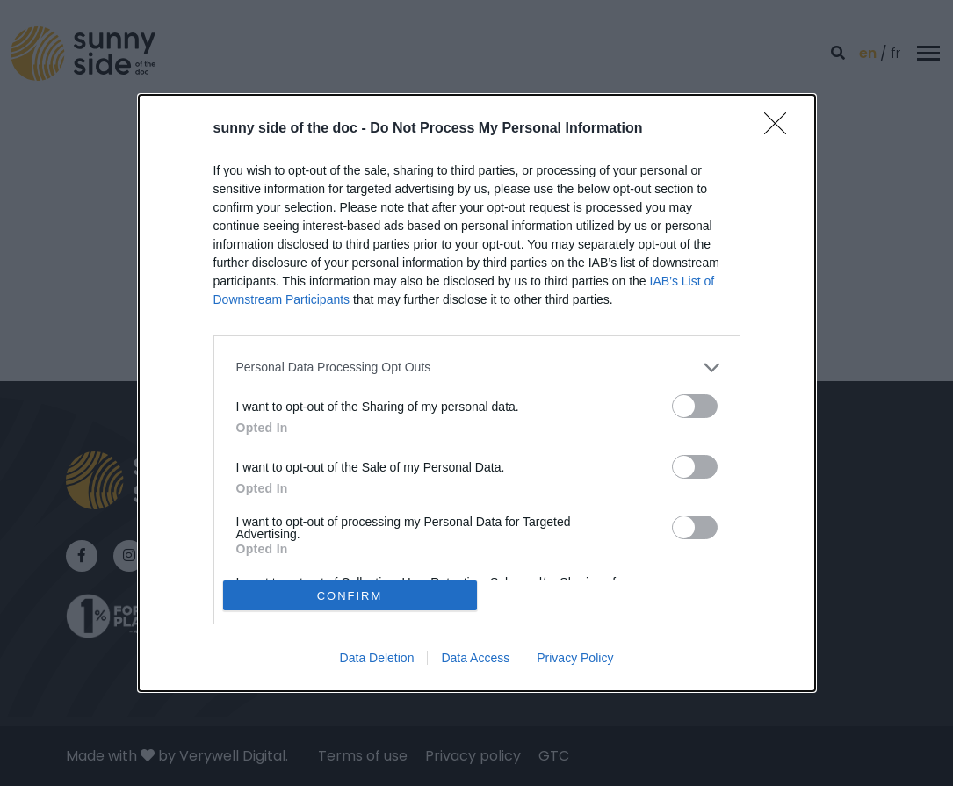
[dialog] (477, 393)
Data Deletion (377, 658)
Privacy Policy (575, 658)
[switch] (695, 406)
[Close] (781, 129)
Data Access (475, 658)
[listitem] (477, 367)
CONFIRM (350, 595)
